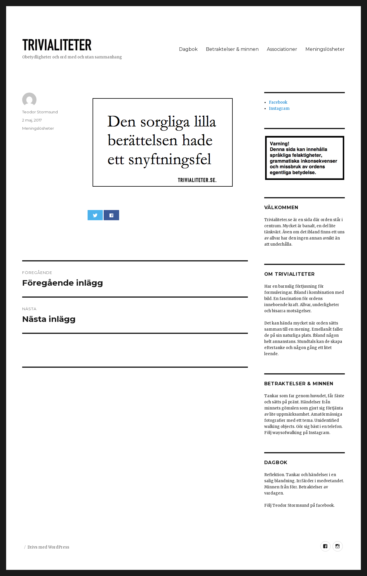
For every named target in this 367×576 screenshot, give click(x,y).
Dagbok (188, 49)
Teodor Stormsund (40, 112)
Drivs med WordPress (48, 547)
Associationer (282, 49)
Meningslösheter (325, 49)
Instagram (279, 108)
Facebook (278, 102)
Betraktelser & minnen (232, 49)
